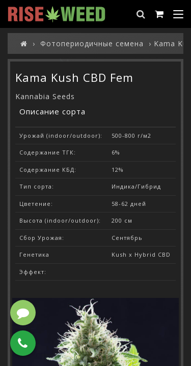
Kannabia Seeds (45, 96)
